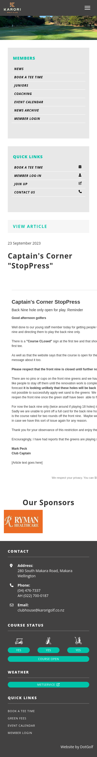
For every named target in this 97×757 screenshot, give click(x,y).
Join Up (48, 184)
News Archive (26, 110)
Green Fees (17, 718)
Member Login (27, 118)
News (19, 69)
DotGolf (86, 746)
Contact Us (48, 192)
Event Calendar (28, 102)
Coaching (23, 94)
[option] (48, 521)
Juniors (21, 85)
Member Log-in (48, 175)
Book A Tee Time (28, 77)
